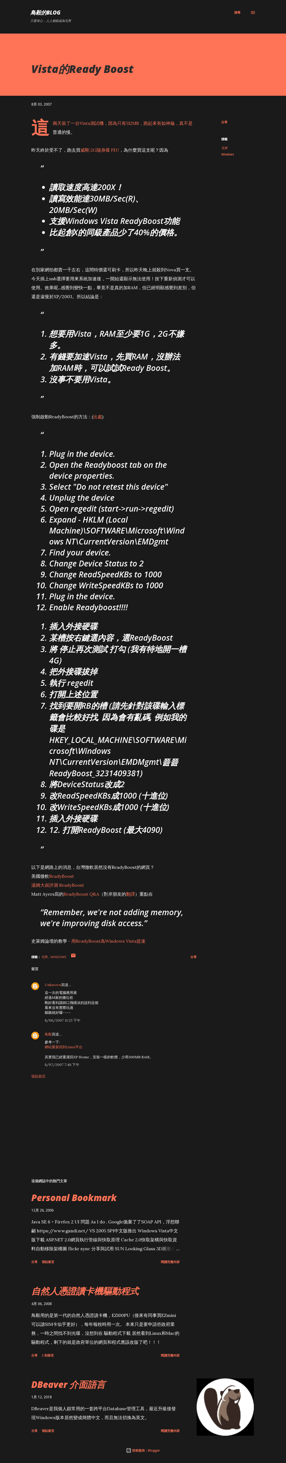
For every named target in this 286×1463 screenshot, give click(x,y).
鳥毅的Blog (45, 12)
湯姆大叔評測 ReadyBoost (57, 885)
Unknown (53, 984)
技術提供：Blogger (143, 1450)
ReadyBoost (61, 876)
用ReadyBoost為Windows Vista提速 (108, 941)
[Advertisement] (106, 1122)
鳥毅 (48, 1034)
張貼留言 (38, 1076)
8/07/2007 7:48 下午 (62, 1064)
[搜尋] (237, 12)
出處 (97, 416)
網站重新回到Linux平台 (63, 1047)
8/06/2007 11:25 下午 (62, 1020)
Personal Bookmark (74, 1197)
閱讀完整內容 (170, 1262)
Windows (227, 154)
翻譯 (130, 894)
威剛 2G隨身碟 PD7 (99, 150)
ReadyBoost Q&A (81, 894)
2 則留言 (48, 1355)
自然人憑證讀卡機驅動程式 (85, 1291)
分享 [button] (224, 122)
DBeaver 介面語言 (68, 1384)
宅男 (224, 148)
